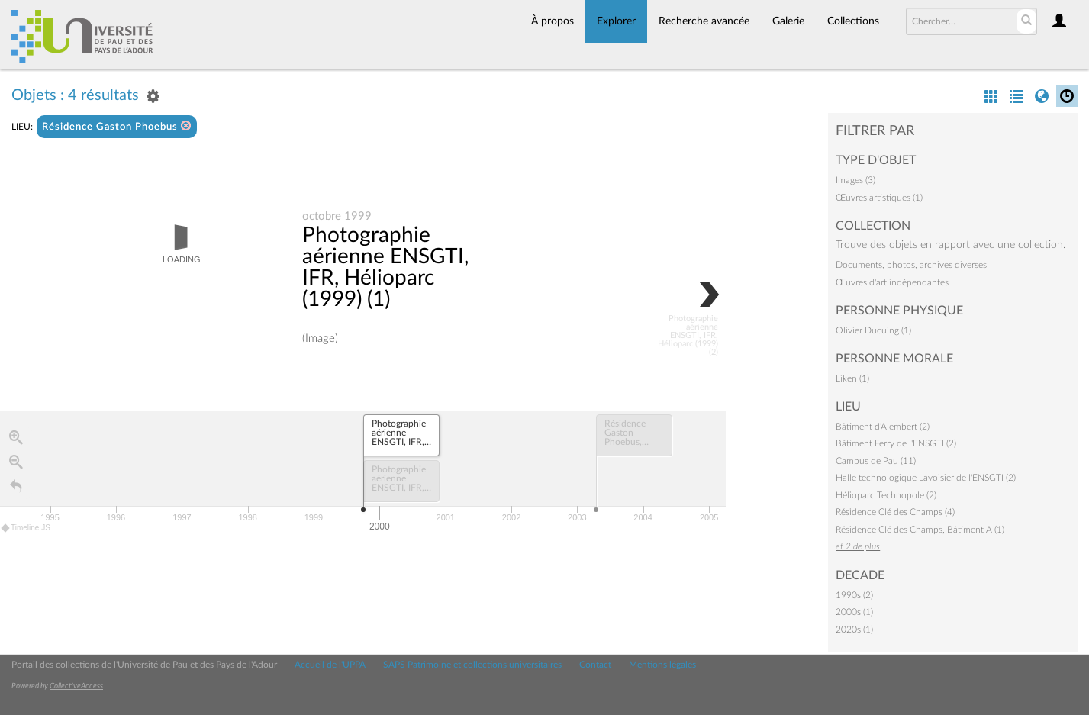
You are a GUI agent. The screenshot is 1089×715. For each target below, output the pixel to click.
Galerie (788, 21)
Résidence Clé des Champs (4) (895, 512)
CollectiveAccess (76, 686)
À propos (552, 21)
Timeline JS (26, 528)
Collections (853, 21)
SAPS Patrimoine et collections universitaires (472, 664)
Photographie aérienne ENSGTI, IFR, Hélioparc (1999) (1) (385, 268)
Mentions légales (662, 664)
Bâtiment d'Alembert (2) (883, 426)
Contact (595, 664)
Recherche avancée (704, 21)
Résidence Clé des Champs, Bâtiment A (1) (920, 529)
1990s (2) (854, 595)
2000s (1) (854, 612)
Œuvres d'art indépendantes (892, 282)
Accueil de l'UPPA (330, 664)
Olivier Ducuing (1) (873, 330)
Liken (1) (852, 378)
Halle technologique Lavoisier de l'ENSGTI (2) (926, 477)
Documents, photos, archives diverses (911, 264)
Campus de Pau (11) (876, 460)
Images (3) (855, 180)
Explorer (616, 21)
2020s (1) (854, 629)
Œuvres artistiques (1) (879, 197)
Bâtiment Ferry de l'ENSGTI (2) (896, 443)
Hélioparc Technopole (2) (886, 495)
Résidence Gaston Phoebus (117, 126)
